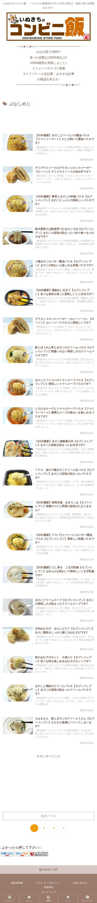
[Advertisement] (48, 117)
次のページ (48, 816)
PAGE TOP (48, 869)
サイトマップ (49, 892)
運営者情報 (17, 883)
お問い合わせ (80, 883)
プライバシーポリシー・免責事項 (49, 885)
